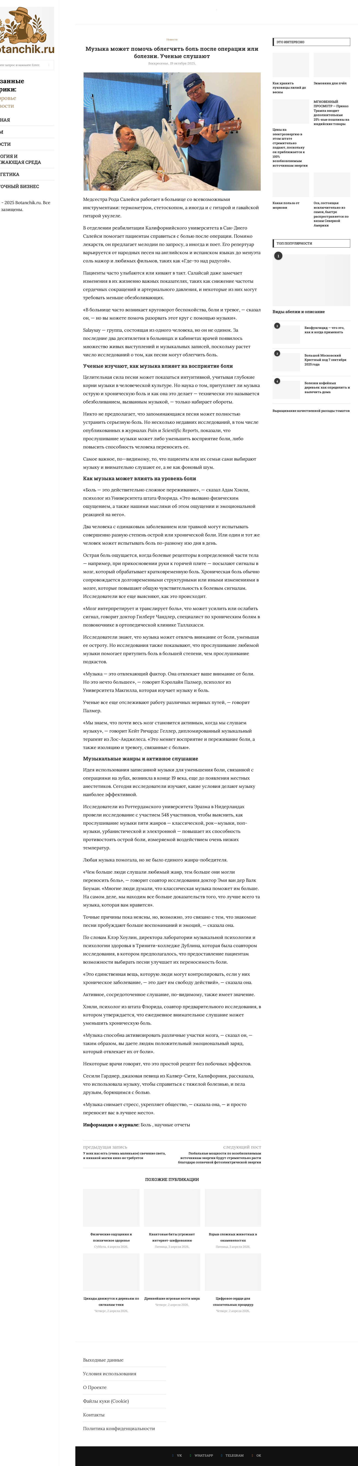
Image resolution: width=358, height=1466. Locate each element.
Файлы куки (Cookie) (106, 1401)
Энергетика (20, 174)
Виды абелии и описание (299, 311)
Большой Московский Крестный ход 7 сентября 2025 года (325, 359)
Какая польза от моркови (286, 205)
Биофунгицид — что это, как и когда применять (324, 329)
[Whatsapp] (201, 1455)
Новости (19, 105)
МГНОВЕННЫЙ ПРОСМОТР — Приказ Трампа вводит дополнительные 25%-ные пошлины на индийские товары (331, 112)
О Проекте (95, 1387)
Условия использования (109, 1373)
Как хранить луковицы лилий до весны (289, 87)
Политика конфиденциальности (119, 1428)
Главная (15, 120)
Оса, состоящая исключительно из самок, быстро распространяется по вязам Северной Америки (331, 214)
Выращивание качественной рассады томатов (311, 410)
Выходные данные (103, 1360)
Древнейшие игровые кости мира (172, 1298)
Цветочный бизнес (30, 186)
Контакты (94, 1415)
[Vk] (177, 1455)
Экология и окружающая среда (31, 159)
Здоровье (20, 97)
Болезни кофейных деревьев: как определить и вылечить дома (327, 387)
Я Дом (12, 132)
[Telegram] (232, 1455)
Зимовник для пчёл (330, 83)
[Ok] (256, 1455)
